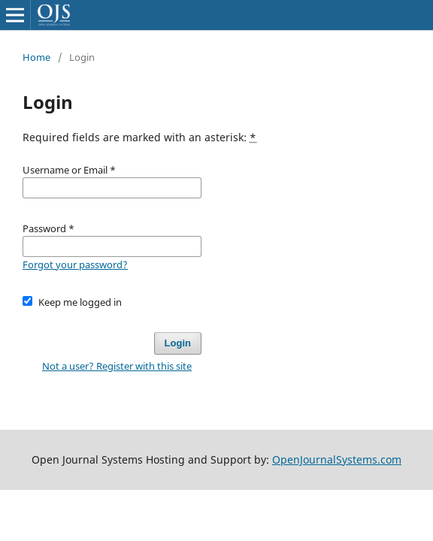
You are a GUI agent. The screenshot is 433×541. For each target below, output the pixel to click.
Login (178, 343)
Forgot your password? (75, 264)
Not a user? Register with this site (117, 366)
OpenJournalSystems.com (336, 459)
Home (36, 57)
